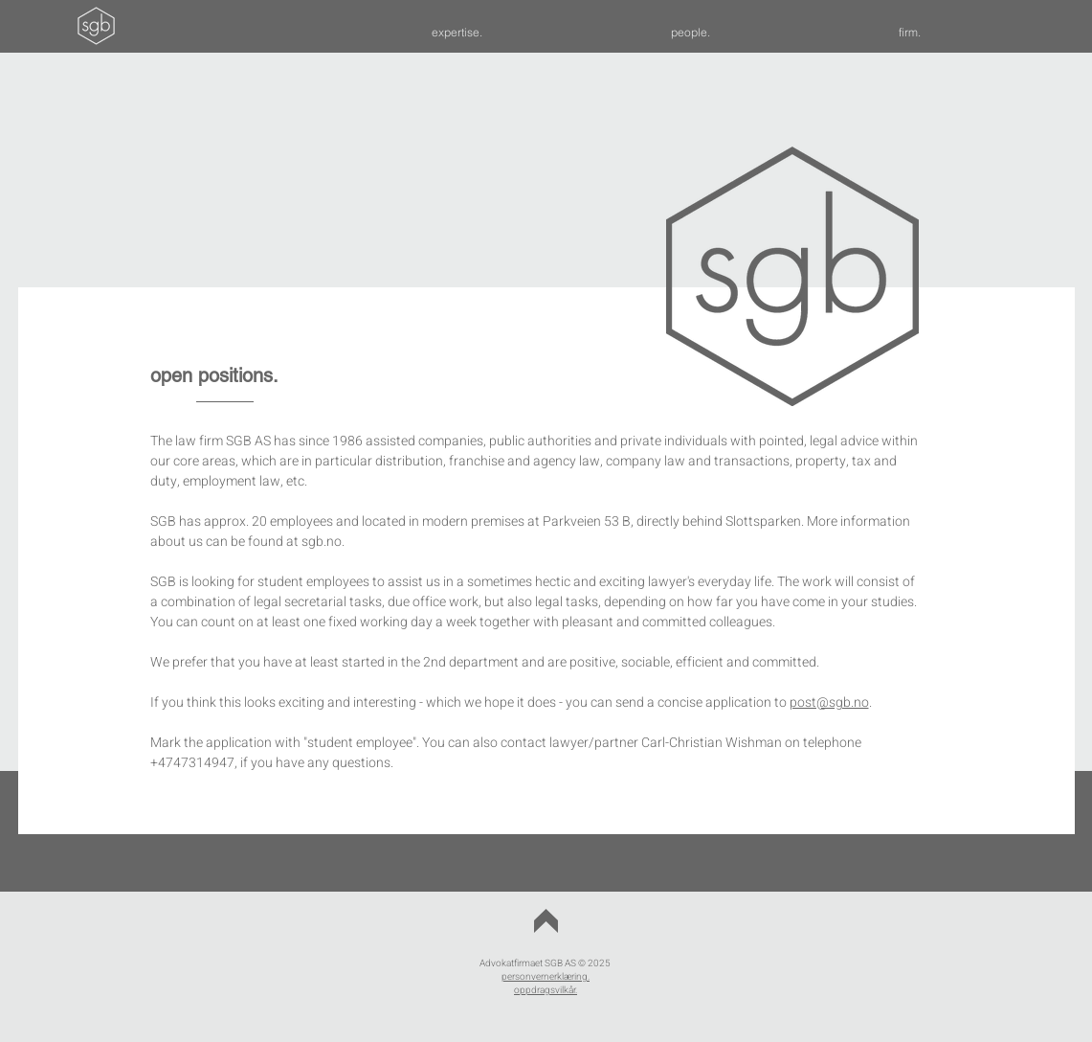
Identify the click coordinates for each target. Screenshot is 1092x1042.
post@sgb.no (829, 702)
